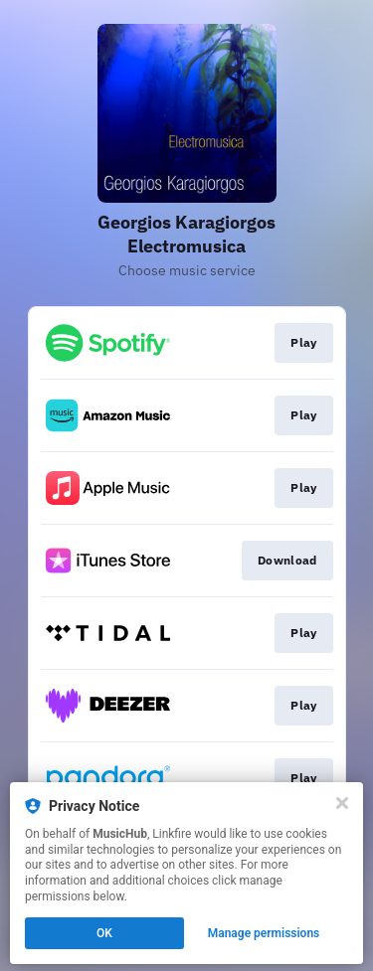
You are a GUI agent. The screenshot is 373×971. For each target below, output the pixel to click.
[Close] (342, 803)
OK (104, 933)
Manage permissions (264, 933)
